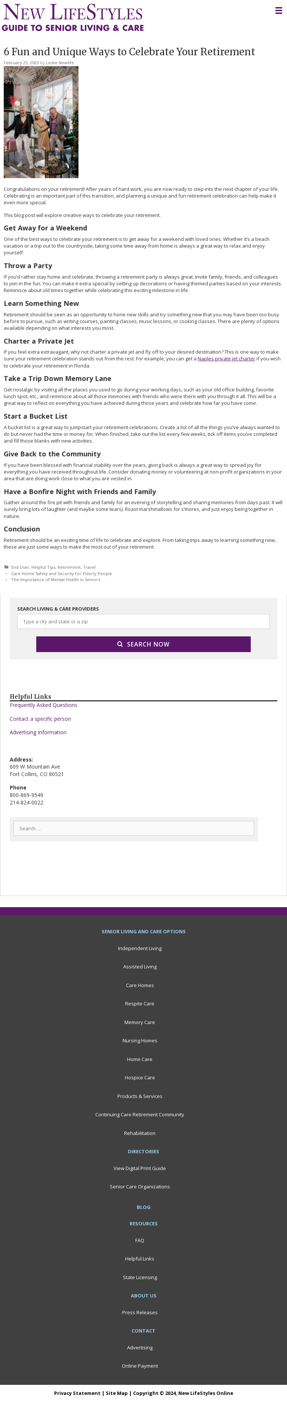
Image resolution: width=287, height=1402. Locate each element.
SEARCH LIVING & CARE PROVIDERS (58, 608)
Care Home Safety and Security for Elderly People (61, 573)
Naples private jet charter (226, 358)
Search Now (143, 644)
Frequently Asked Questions (43, 704)
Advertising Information (38, 732)
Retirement (69, 567)
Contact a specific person (40, 718)
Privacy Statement (77, 1393)
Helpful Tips (43, 567)
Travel (89, 567)
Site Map (117, 1393)
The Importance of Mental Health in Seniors (55, 579)
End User (20, 567)
